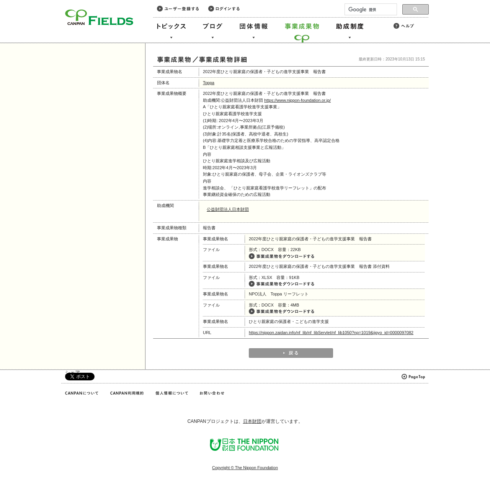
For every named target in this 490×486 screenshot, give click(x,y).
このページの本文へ (22, 0)
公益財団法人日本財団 (228, 209)
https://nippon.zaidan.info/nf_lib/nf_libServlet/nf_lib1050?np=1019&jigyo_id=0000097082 (331, 332)
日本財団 (252, 421)
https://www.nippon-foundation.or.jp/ (297, 100)
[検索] (370, 9)
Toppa (208, 82)
